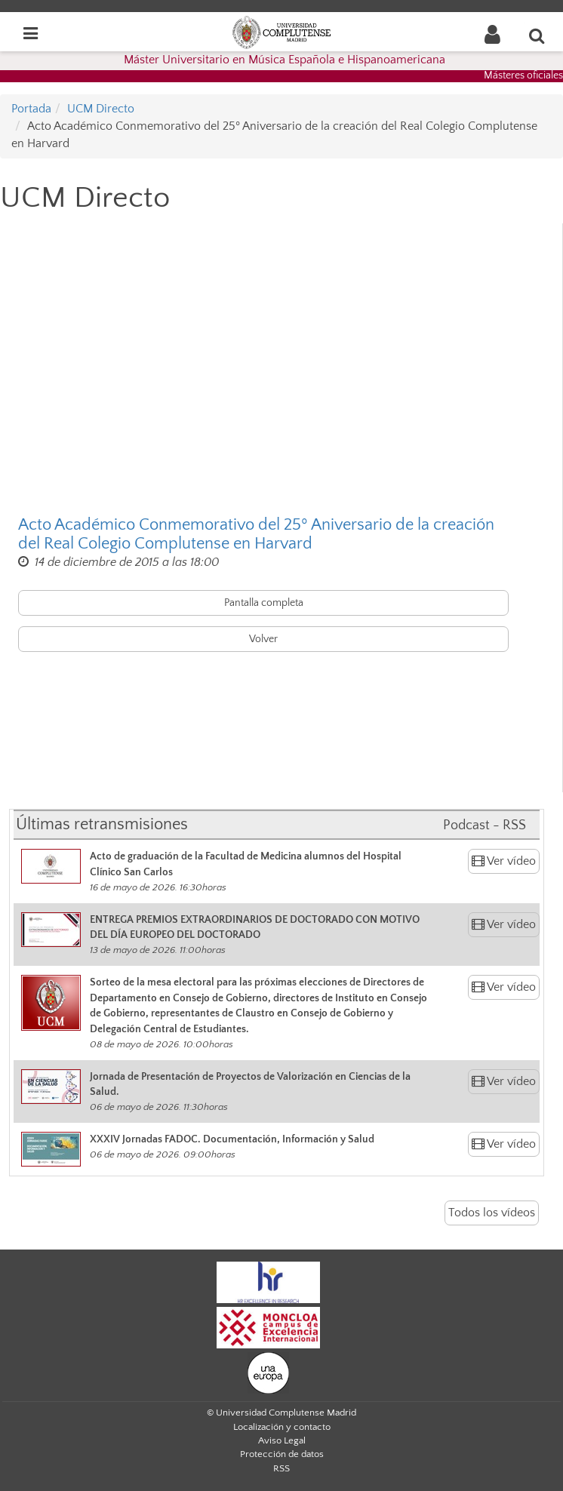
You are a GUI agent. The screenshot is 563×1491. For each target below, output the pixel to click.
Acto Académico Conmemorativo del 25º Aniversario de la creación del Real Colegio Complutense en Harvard (256, 534)
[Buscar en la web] (537, 35)
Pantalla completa (263, 603)
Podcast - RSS (484, 825)
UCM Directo (100, 108)
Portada (31, 108)
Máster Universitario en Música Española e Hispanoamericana (284, 59)
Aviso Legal (282, 1440)
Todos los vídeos (491, 1212)
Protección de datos (282, 1454)
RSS (281, 1468)
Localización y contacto (282, 1427)
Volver (263, 639)
